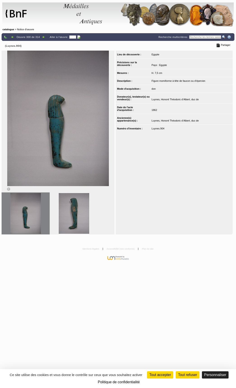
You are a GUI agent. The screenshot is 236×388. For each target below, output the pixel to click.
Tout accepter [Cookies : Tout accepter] (160, 375)
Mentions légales (91, 249)
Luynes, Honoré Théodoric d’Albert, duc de (175, 99)
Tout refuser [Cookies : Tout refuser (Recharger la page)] (187, 375)
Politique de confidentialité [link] (119, 382)
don (154, 88)
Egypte (155, 54)
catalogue (8, 29)
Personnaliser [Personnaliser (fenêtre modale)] (215, 375)
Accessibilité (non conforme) (121, 249)
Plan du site (148, 249)
